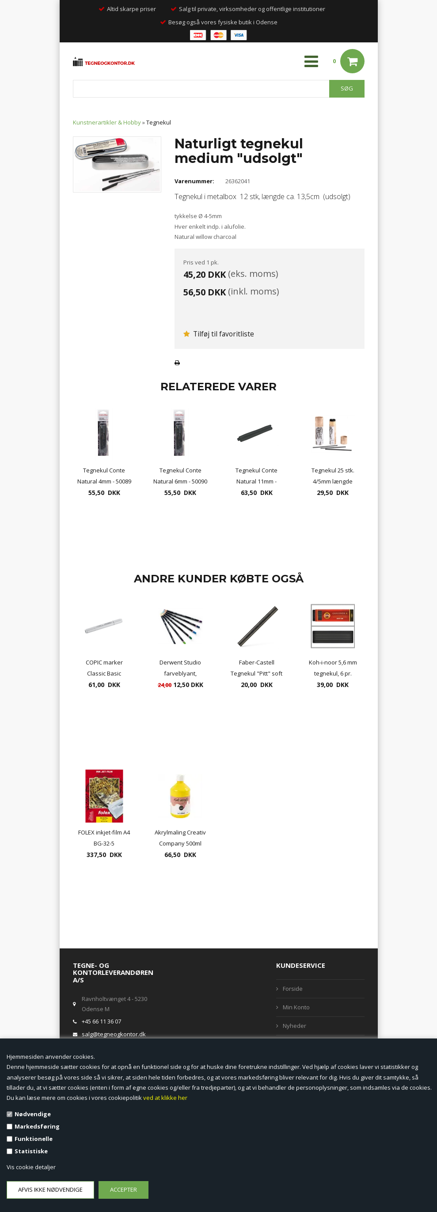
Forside (293, 989)
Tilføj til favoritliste (218, 334)
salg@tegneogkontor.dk (114, 1034)
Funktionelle (34, 1139)
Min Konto (296, 1007)
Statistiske (31, 1151)
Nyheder (294, 1026)
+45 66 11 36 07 (101, 1021)
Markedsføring (37, 1126)
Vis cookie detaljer (31, 1167)
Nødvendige (33, 1114)
